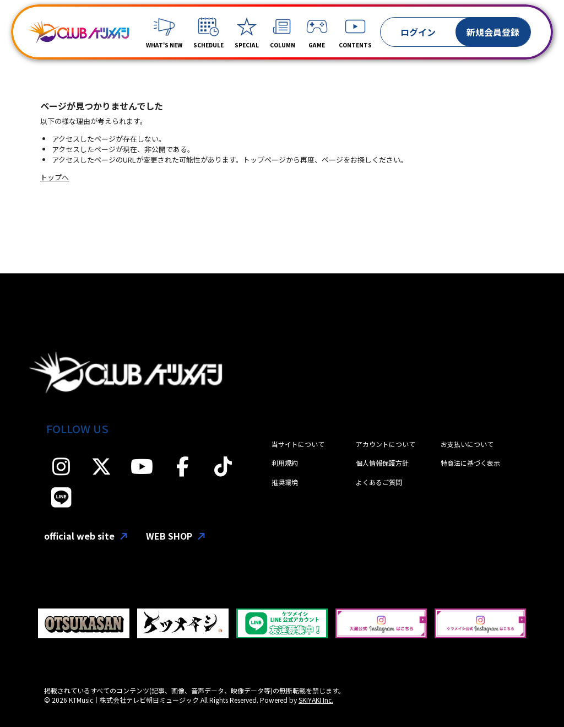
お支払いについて (467, 444)
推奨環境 (285, 482)
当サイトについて (298, 444)
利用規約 (285, 462)
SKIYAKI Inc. (316, 699)
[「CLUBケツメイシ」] (78, 32)
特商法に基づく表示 (470, 462)
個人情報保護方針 (382, 462)
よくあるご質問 (379, 482)
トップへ (54, 177)
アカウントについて (385, 444)
